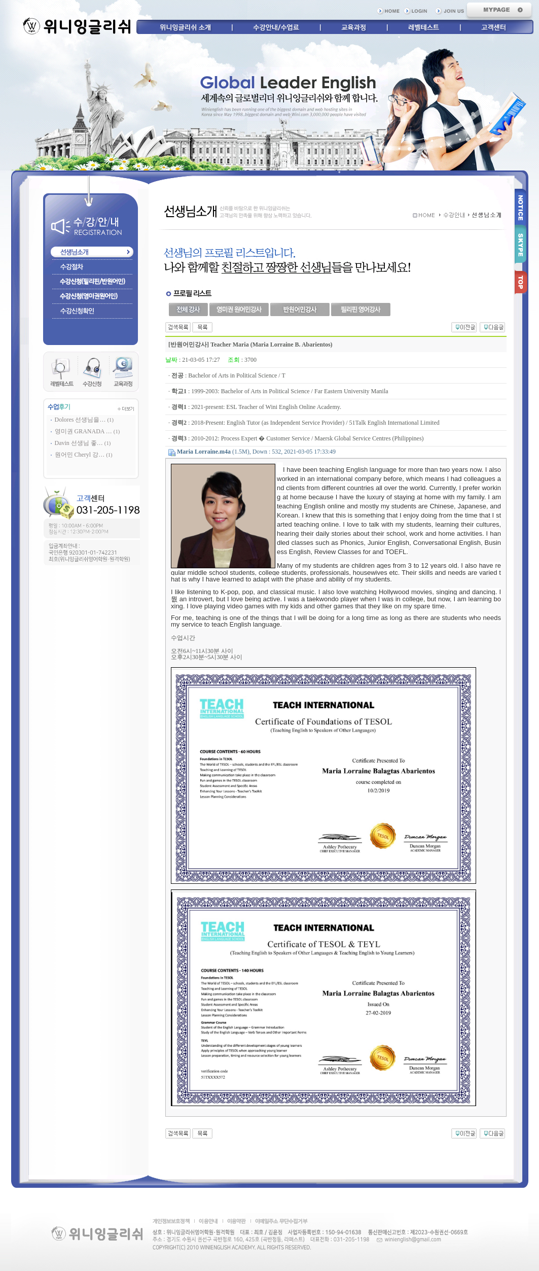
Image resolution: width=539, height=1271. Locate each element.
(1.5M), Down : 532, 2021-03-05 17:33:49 (256, 451)
